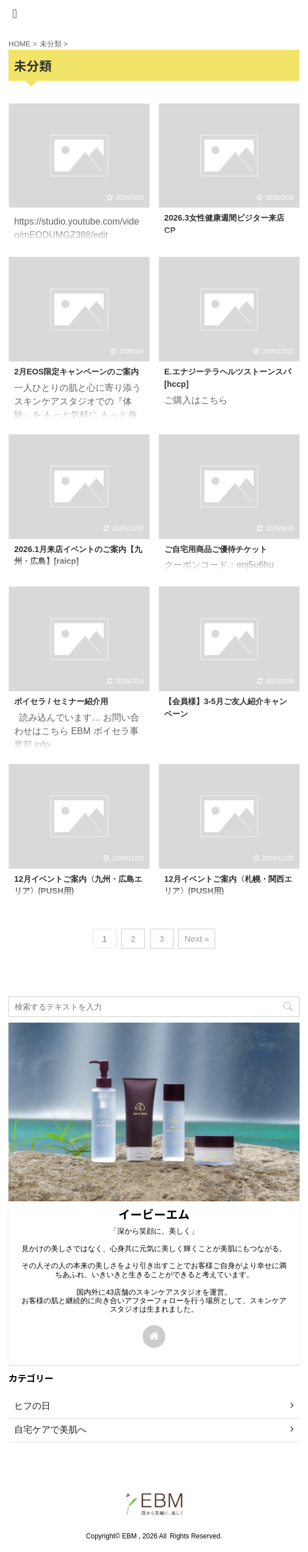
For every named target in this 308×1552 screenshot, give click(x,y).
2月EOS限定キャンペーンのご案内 (76, 371)
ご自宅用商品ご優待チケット (215, 549)
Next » (197, 938)
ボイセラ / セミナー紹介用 (61, 701)
